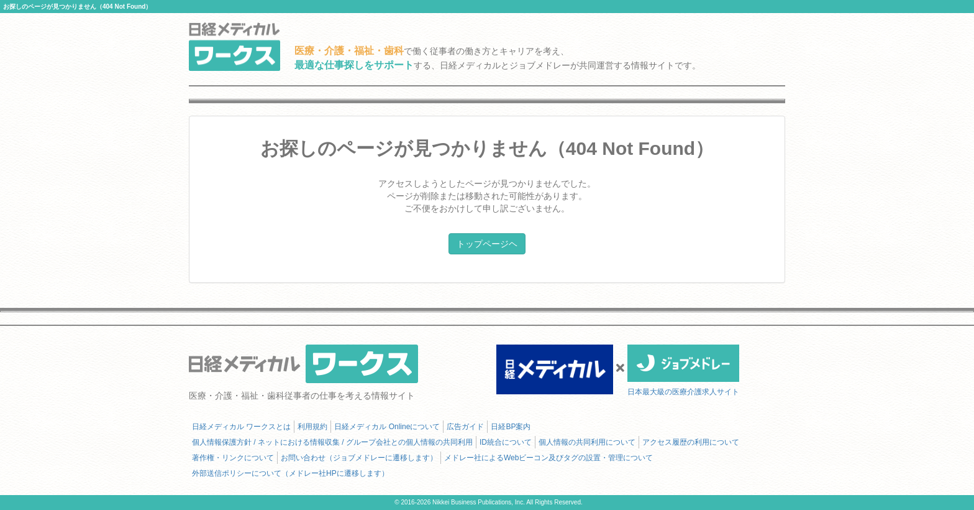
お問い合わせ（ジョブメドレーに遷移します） (359, 457)
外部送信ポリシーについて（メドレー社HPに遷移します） (290, 473)
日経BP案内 (510, 426)
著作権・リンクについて (233, 457)
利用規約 (312, 426)
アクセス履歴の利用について (690, 442)
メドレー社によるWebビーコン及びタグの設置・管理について (548, 457)
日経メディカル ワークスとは (241, 426)
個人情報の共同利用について (587, 442)
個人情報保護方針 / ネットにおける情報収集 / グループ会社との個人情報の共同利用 (332, 442)
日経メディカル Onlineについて (387, 426)
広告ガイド (465, 426)
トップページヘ (487, 244)
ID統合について (506, 442)
